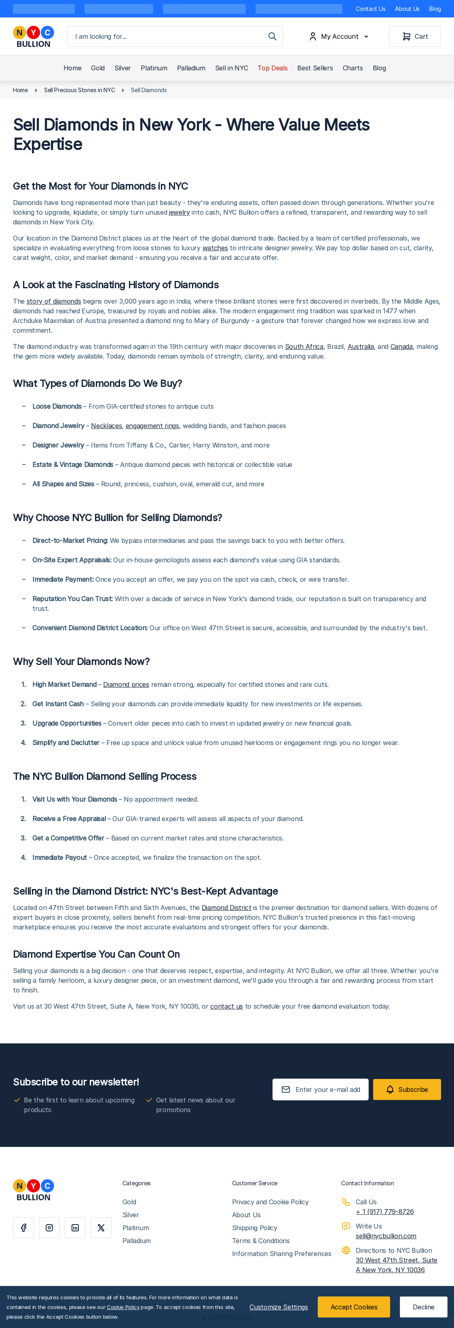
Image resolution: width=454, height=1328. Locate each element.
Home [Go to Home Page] (20, 90)
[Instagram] (49, 1227)
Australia (361, 346)
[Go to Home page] (33, 36)
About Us (407, 8)
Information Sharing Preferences (282, 1254)
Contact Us (370, 8)
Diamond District (226, 908)
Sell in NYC (231, 68)
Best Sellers (315, 68)
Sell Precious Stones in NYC (79, 90)
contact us (226, 1006)
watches (215, 248)
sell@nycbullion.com (386, 1236)
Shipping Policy (254, 1228)
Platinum (154, 68)
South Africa (304, 346)
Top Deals (272, 68)
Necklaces (106, 426)
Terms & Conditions (261, 1241)
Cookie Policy (123, 1307)
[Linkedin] (75, 1227)
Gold (98, 68)
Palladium (191, 68)
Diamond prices (126, 684)
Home (72, 68)
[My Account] (340, 36)
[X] (101, 1227)
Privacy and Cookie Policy (270, 1202)
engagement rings (152, 426)
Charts (353, 68)
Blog (435, 8)
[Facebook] (23, 1227)
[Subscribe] (407, 1089)
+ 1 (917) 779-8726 (385, 1212)
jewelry (179, 212)
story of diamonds (54, 301)
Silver (122, 68)
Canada (402, 346)
